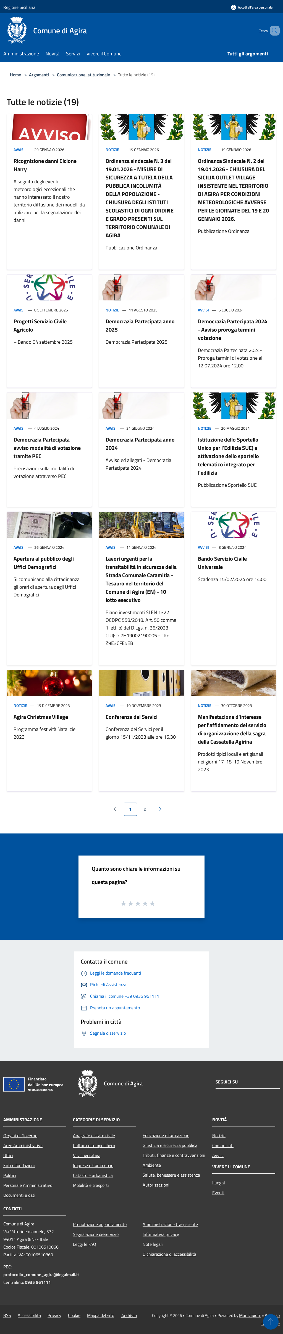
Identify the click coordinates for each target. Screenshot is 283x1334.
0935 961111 (38, 1282)
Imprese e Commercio (93, 1165)
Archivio (129, 1315)
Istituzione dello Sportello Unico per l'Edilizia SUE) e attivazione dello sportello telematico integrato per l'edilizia (228, 456)
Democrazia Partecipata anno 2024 (140, 443)
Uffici (8, 1155)
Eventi (218, 1192)
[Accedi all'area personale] (252, 7)
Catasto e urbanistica (93, 1175)
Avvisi (19, 149)
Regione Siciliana (19, 7)
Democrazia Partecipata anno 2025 (140, 325)
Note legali (153, 1244)
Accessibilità (29, 1315)
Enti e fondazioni (19, 1165)
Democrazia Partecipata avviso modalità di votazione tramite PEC (47, 447)
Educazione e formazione (166, 1135)
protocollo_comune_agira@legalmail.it (41, 1274)
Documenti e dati (19, 1195)
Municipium (250, 1315)
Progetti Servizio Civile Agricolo (40, 325)
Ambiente (152, 1165)
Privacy (54, 1315)
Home (15, 74)
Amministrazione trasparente (170, 1224)
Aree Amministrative (23, 1145)
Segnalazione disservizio (96, 1234)
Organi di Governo (20, 1135)
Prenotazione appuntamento (100, 1224)
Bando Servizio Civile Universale (222, 562)
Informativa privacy (161, 1234)
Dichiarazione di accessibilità (169, 1254)
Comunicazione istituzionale (83, 74)
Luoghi (218, 1182)
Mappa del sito (100, 1315)
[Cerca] (273, 30)
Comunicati (223, 1145)
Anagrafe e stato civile (94, 1135)
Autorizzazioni (156, 1185)
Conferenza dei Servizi (132, 716)
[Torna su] (271, 1322)
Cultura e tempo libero (94, 1145)
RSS (7, 1315)
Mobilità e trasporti (91, 1185)
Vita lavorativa (86, 1155)
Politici (9, 1175)
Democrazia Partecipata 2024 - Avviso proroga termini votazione (232, 329)
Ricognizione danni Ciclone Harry (45, 165)
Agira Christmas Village (41, 716)
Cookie (74, 1315)
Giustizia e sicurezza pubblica (170, 1145)
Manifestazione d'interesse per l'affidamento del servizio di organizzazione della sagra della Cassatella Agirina (232, 729)
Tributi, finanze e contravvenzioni (174, 1155)
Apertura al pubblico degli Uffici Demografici (44, 562)
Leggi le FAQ (84, 1244)
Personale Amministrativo (27, 1185)
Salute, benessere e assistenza (171, 1175)
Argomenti (39, 74)
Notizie (112, 149)
